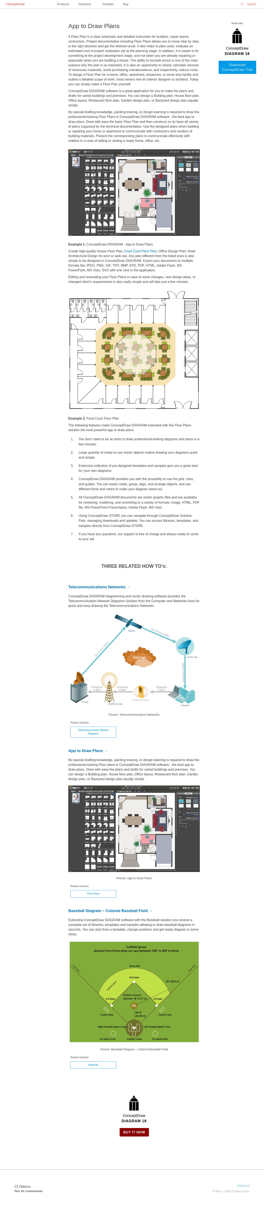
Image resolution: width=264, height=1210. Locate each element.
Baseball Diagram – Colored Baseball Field (108, 911)
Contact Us (243, 1185)
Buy (125, 4)
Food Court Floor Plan (140, 251)
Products (63, 4)
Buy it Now (134, 1132)
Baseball (93, 1064)
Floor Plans (93, 893)
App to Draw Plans (85, 751)
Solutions (85, 4)
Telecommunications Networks (97, 587)
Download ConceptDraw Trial (237, 67)
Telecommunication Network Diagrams (93, 732)
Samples (108, 4)
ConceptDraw (15, 4)
